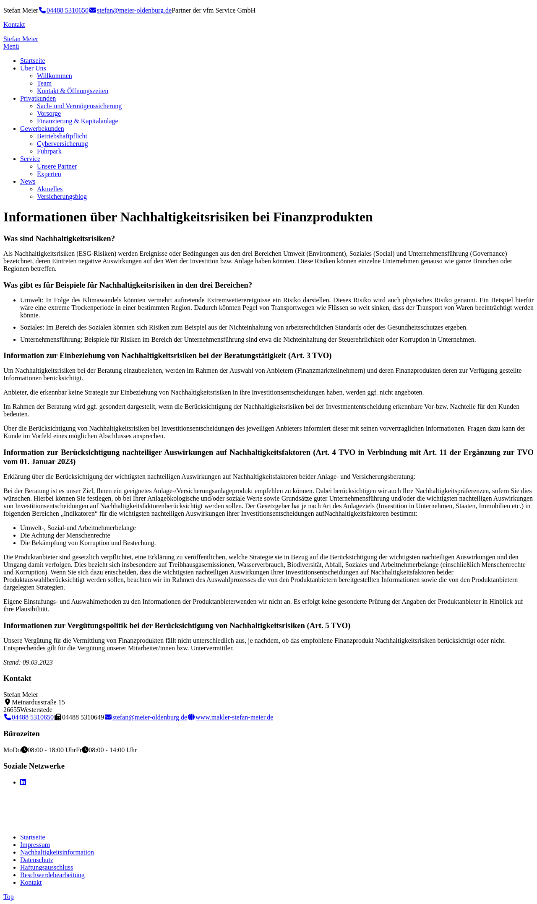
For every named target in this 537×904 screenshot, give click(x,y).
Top (8, 896)
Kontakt (14, 24)
